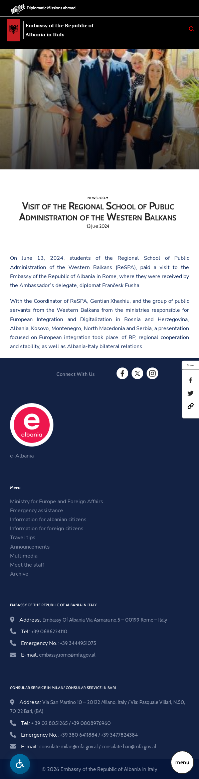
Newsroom (97, 198)
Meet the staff (27, 565)
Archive (19, 574)
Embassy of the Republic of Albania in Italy (59, 30)
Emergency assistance (36, 510)
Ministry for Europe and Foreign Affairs (56, 501)
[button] (191, 406)
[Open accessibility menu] (20, 764)
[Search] (191, 29)
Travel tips (22, 537)
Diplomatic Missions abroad (51, 7)
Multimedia (23, 556)
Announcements (30, 547)
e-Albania (22, 456)
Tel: (44, 631)
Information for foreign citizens (46, 528)
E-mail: (58, 655)
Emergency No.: (58, 643)
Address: (93, 620)
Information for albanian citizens (48, 519)
